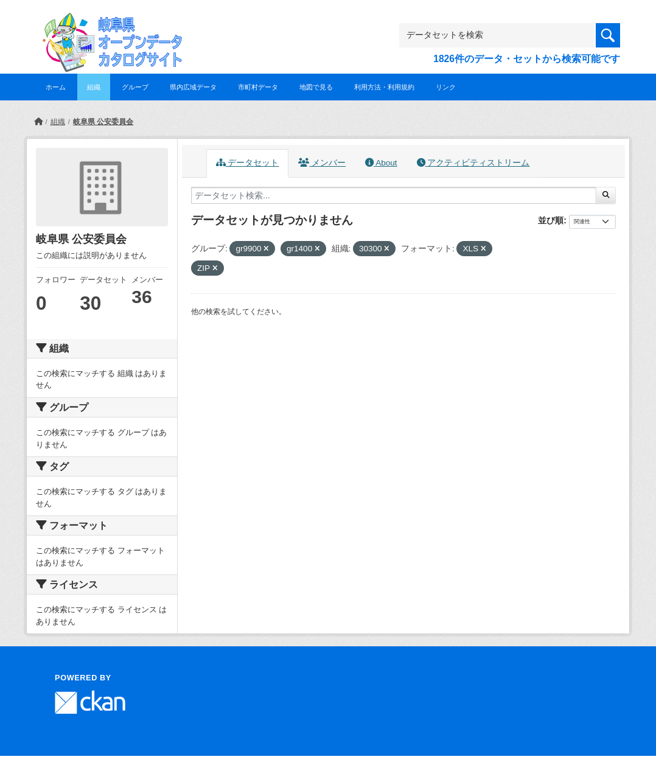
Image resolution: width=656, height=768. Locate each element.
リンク (446, 87)
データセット (247, 162)
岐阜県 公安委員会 (103, 121)
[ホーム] (38, 121)
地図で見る (316, 87)
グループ (135, 87)
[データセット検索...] (393, 195)
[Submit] (606, 195)
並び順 (551, 220)
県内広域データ (193, 87)
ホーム (56, 87)
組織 (93, 87)
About (381, 162)
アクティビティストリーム (473, 162)
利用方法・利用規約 (384, 87)
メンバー (322, 162)
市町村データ (258, 87)
